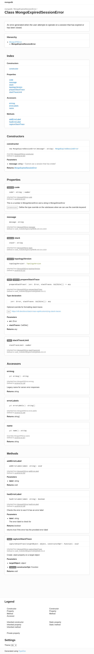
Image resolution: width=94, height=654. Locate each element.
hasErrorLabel (15, 122)
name (11, 108)
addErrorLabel (15, 119)
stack (11, 85)
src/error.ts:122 (20, 270)
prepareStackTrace (17, 90)
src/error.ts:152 (20, 473)
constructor (13, 69)
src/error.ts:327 (20, 438)
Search (78, 2)
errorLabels (13, 106)
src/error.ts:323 (20, 156)
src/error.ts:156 (20, 413)
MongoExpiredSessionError (25, 9)
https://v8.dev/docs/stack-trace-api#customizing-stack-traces (36, 311)
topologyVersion (15, 87)
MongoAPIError (15, 42)
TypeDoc (22, 651)
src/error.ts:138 (20, 383)
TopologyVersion (33, 264)
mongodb (9, 2)
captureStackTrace (17, 124)
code (11, 80)
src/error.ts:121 (20, 199)
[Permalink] (21, 144)
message (13, 82)
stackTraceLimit (15, 92)
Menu (87, 2)
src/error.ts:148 (20, 506)
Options (82, 2)
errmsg (12, 103)
